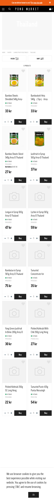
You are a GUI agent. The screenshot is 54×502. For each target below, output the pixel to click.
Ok (34, 495)
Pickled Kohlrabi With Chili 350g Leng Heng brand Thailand (39, 332)
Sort (40, 58)
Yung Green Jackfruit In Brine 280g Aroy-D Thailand (14, 332)
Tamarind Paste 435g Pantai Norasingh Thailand (39, 390)
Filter (15, 58)
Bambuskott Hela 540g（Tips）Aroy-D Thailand (39, 99)
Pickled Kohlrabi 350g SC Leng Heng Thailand (14, 390)
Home (3, 52)
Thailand (32, 52)
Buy (20, 122)
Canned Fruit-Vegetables (21, 52)
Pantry (9, 52)
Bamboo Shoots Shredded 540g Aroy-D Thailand (14, 99)
